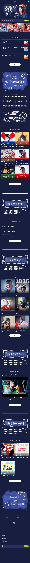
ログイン (28, 1)
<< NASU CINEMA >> (3, 538)
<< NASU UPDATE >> (4, 541)
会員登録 (26, 20)
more (15, 64)
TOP (1, 532)
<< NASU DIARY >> (3, 535)
